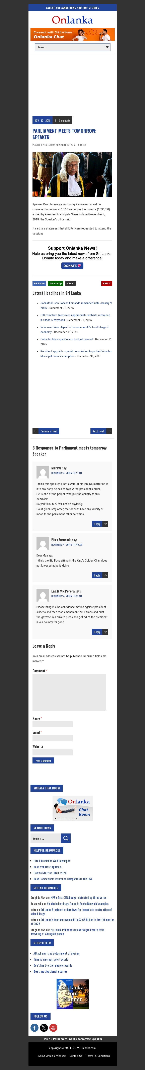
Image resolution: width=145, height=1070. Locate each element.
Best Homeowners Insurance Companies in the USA (62, 879)
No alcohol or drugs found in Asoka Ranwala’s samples (77, 903)
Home (46, 1039)
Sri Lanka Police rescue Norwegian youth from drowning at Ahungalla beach (67, 931)
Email (37, 732)
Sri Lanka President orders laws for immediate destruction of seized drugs (71, 911)
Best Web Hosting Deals (47, 866)
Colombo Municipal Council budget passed (67, 339)
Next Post (98, 431)
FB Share (39, 283)
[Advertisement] (72, 84)
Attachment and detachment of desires (56, 953)
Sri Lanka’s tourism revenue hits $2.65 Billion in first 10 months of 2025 (72, 921)
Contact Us (76, 1056)
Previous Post (49, 431)
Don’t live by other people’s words (52, 965)
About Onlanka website (52, 1056)
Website (37, 746)
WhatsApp (56, 283)
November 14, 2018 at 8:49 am (66, 544)
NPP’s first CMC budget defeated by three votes (78, 897)
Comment (39, 670)
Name (37, 718)
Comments (64, 120)
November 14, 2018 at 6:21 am (66, 473)
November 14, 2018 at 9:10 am (66, 596)
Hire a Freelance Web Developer (51, 860)
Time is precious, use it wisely (50, 959)
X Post (70, 283)
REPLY (107, 283)
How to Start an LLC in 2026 (50, 872)
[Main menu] (73, 47)
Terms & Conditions (98, 1056)
